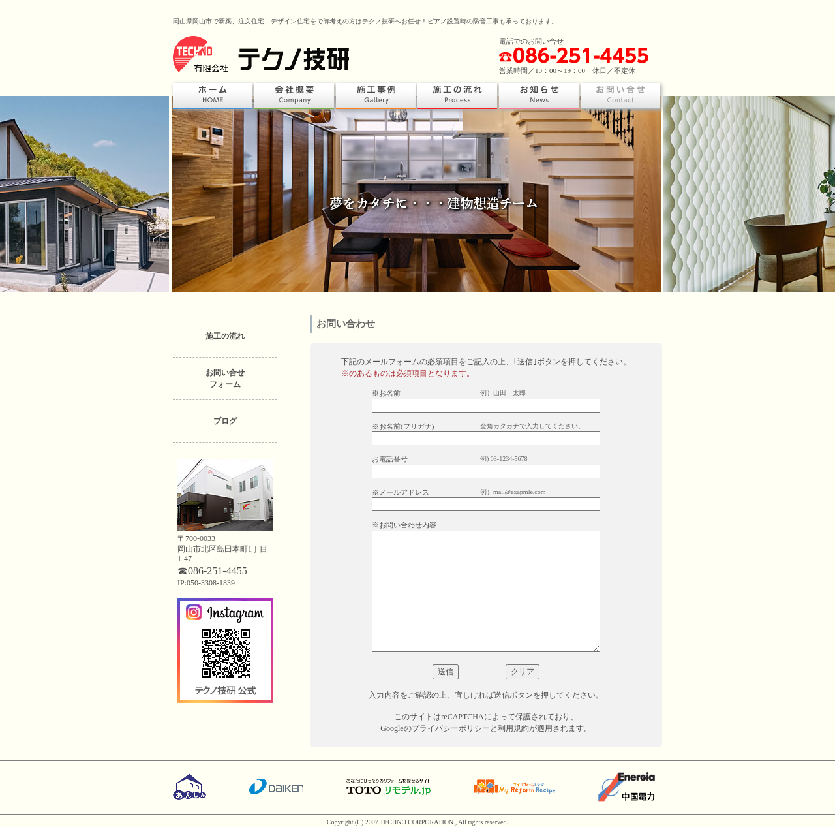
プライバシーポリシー (451, 728)
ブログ (225, 421)
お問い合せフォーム (225, 378)
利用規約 (513, 728)
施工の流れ (225, 336)
